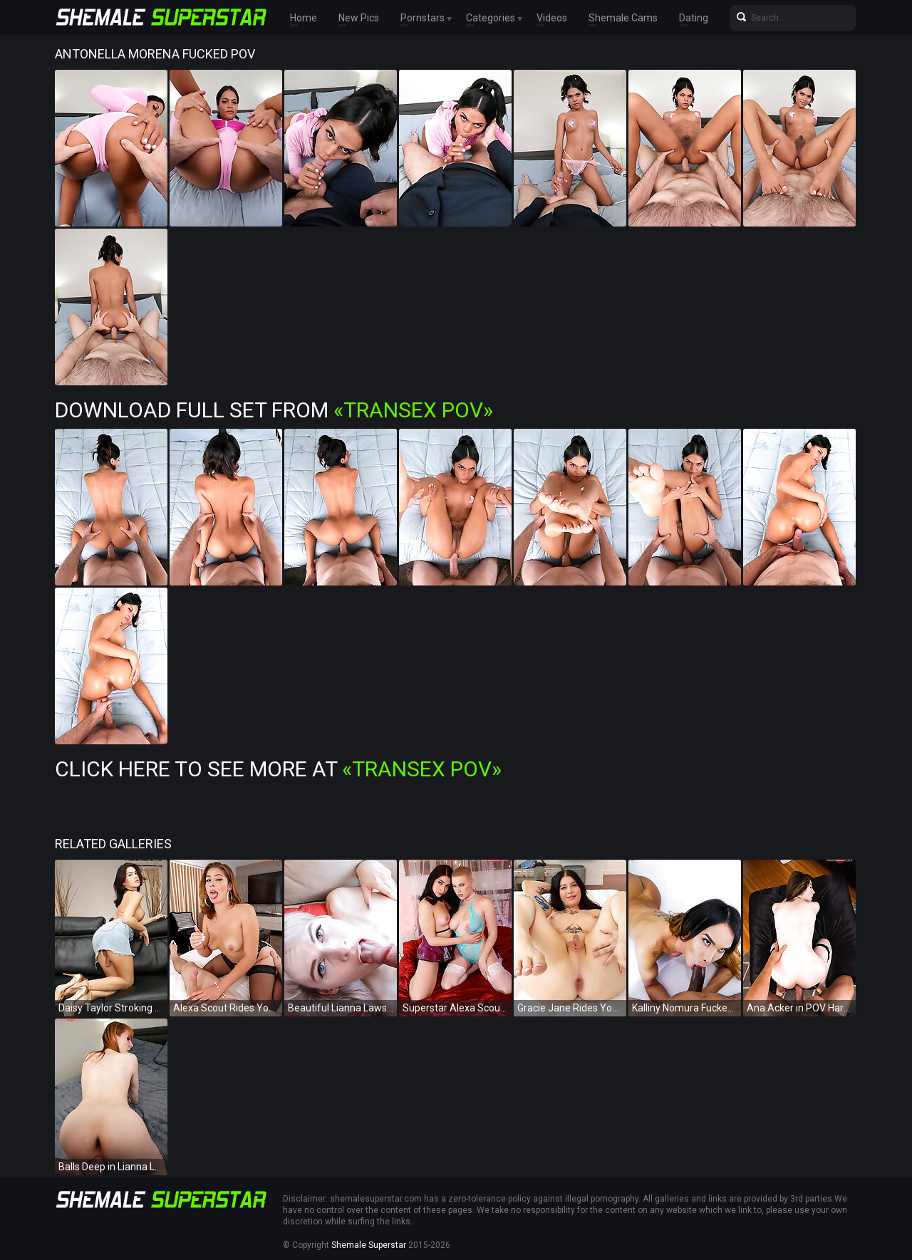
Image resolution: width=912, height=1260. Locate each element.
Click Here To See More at (278, 768)
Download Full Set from (274, 409)
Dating (693, 18)
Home (303, 18)
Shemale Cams (623, 18)
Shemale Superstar (368, 1245)
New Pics (358, 18)
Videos (552, 18)
